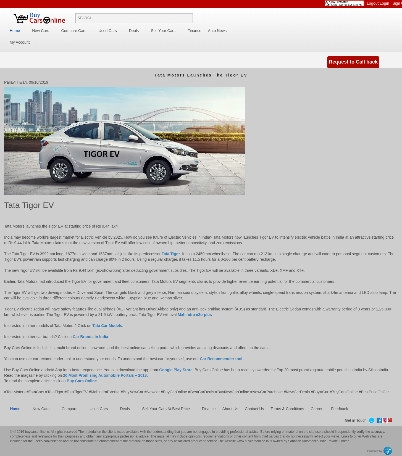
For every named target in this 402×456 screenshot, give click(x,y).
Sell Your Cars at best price (166, 409)
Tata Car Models (107, 325)
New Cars (40, 30)
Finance (194, 30)
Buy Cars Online (82, 381)
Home (15, 30)
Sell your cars (163, 30)
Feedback (339, 409)
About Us (230, 409)
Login (385, 3)
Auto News (217, 30)
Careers (317, 409)
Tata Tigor (171, 254)
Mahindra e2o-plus (195, 314)
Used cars (99, 409)
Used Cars (108, 30)
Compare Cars (73, 30)
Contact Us (254, 409)
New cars (41, 409)
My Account (20, 42)
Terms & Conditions (287, 409)
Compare (70, 409)
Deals (134, 30)
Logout (373, 3)
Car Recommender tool (221, 359)
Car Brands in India (90, 336)
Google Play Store (176, 370)
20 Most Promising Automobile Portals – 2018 (105, 375)
